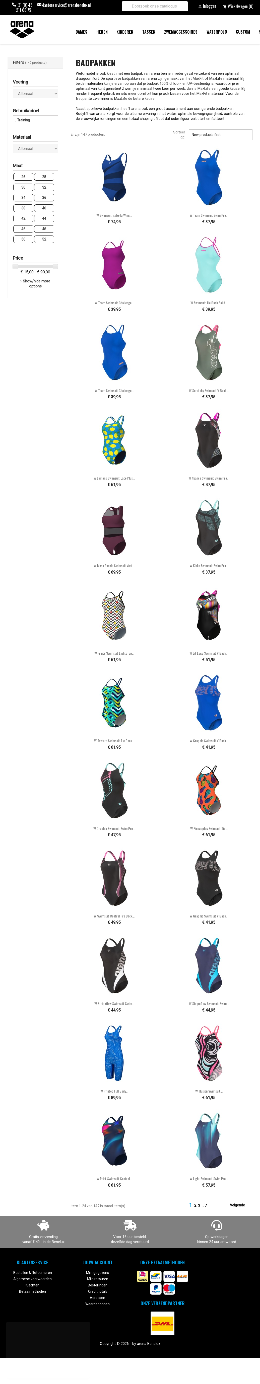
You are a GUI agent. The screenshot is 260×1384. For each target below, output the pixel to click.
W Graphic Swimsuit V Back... (209, 740)
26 (23, 177)
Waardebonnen (97, 1304)
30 (23, 187)
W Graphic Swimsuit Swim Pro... (114, 828)
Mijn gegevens (97, 1273)
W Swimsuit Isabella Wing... (114, 215)
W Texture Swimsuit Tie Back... (114, 740)
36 (44, 198)
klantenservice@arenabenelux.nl (66, 5)
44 (44, 218)
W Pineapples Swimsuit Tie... (209, 828)
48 (44, 229)
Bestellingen (97, 1285)
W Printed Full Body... (114, 1091)
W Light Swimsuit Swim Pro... (209, 1178)
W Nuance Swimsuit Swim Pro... (208, 478)
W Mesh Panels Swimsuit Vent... (114, 565)
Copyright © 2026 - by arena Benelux (130, 1343)
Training (23, 120)
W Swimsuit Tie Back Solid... (208, 302)
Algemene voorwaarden (32, 1279)
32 (44, 187)
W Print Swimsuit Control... (114, 1178)
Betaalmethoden (32, 1291)
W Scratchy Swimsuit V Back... (209, 390)
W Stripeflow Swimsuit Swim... (114, 1003)
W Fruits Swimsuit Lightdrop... (114, 653)
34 (23, 198)
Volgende (240, 1205)
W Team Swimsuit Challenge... (114, 302)
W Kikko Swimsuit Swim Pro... (209, 565)
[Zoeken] (155, 6)
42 (23, 218)
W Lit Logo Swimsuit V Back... (208, 653)
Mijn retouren (97, 1279)
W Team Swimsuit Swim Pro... (209, 215)
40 (44, 208)
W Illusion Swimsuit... (209, 1091)
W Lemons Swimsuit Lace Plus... (114, 478)
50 (23, 239)
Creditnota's (97, 1291)
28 (44, 177)
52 (44, 239)
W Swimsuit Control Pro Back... (114, 915)
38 (23, 208)
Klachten (32, 1285)
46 (23, 229)
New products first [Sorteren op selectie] (221, 135)
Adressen (97, 1298)
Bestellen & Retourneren (32, 1273)
